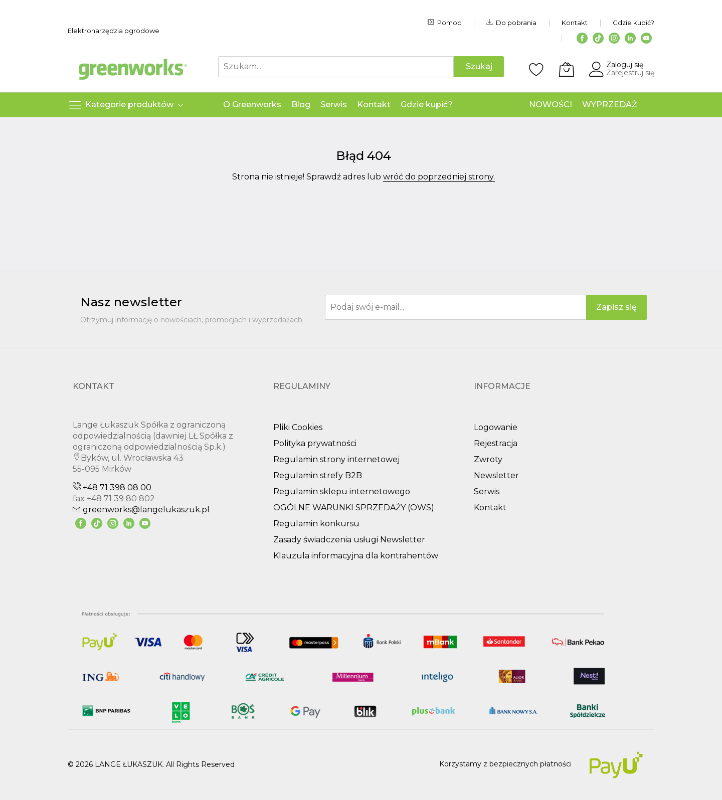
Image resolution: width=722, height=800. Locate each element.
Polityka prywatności (314, 443)
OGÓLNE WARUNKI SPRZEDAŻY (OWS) (353, 507)
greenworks (141, 509)
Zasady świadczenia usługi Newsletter (349, 539)
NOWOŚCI (550, 104)
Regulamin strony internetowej (336, 459)
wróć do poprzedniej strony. (439, 176)
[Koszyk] (566, 69)
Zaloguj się (624, 64)
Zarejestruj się (630, 72)
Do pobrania (511, 23)
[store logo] (133, 69)
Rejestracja (495, 443)
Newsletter (496, 475)
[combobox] (336, 66)
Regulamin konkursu (316, 523)
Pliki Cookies (297, 427)
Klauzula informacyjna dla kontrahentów (355, 555)
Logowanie (495, 427)
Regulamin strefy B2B (317, 475)
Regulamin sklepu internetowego (341, 491)
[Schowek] (536, 69)
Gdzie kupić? (633, 23)
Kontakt (575, 23)
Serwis (486, 491)
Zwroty (488, 459)
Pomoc (444, 23)
